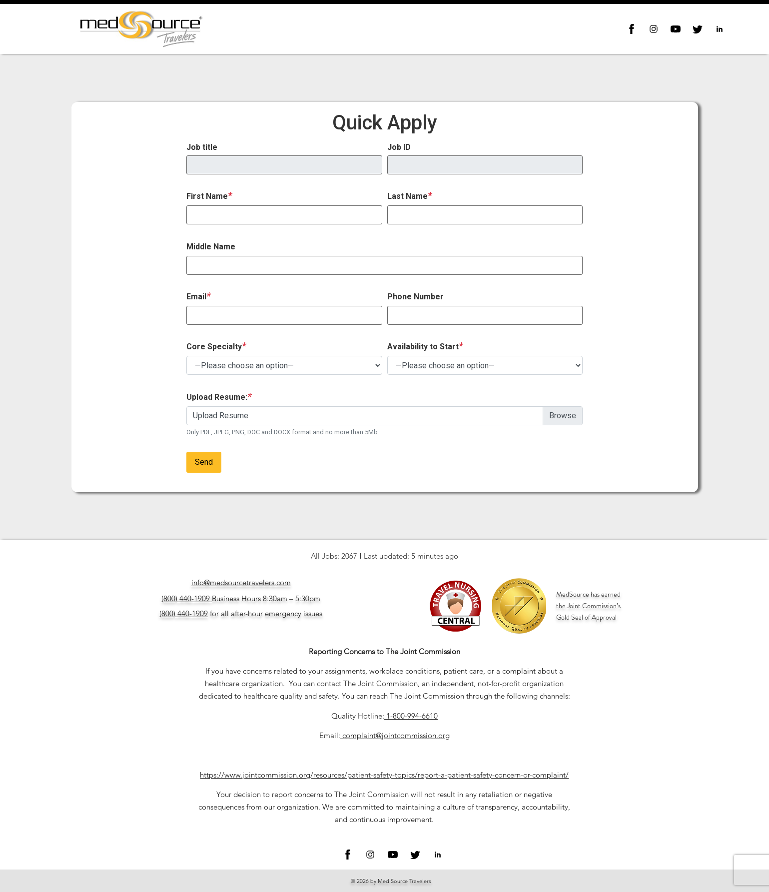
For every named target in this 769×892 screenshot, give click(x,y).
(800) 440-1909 (185, 598)
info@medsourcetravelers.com (241, 582)
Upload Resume (220, 415)
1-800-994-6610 (412, 716)
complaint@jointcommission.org (396, 735)
